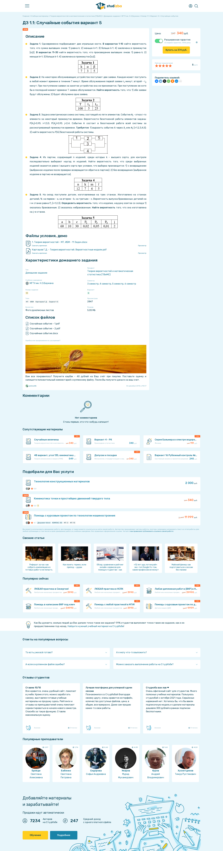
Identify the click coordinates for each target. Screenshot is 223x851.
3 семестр (93, 283)
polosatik (30, 385)
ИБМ (32, 302)
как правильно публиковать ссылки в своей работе (151, 531)
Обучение (35, 835)
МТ (27, 302)
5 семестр (117, 283)
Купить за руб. (176, 50)
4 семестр (105, 283)
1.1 (27, 293)
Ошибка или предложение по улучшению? (42, 341)
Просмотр (142, 246)
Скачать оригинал (39, 246)
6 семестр (130, 283)
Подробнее (63, 835)
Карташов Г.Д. (41, 302)
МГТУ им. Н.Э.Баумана (39, 283)
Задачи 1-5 (53, 302)
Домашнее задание (36, 272)
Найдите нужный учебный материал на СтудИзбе (96, 626)
